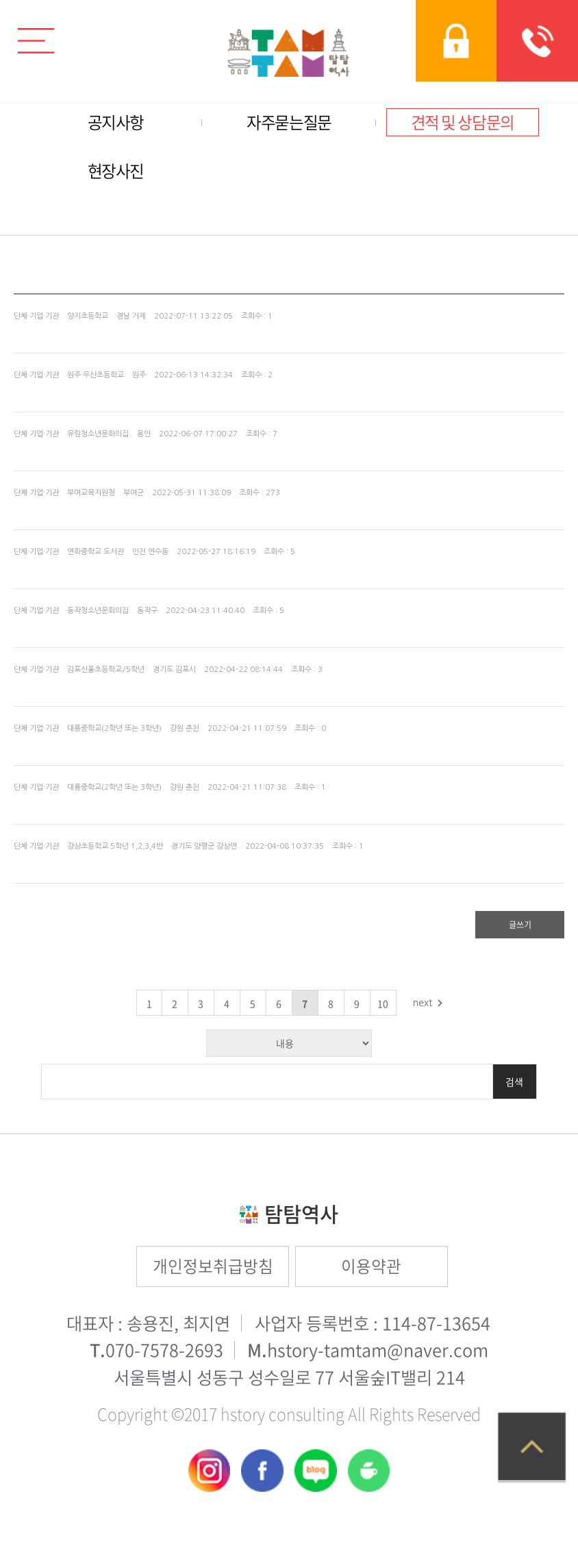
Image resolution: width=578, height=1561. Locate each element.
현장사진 (116, 171)
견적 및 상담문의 (462, 122)
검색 (514, 1081)
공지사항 (116, 122)
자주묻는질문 (289, 122)
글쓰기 (520, 925)
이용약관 (371, 1266)
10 (382, 1003)
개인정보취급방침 (213, 1266)
